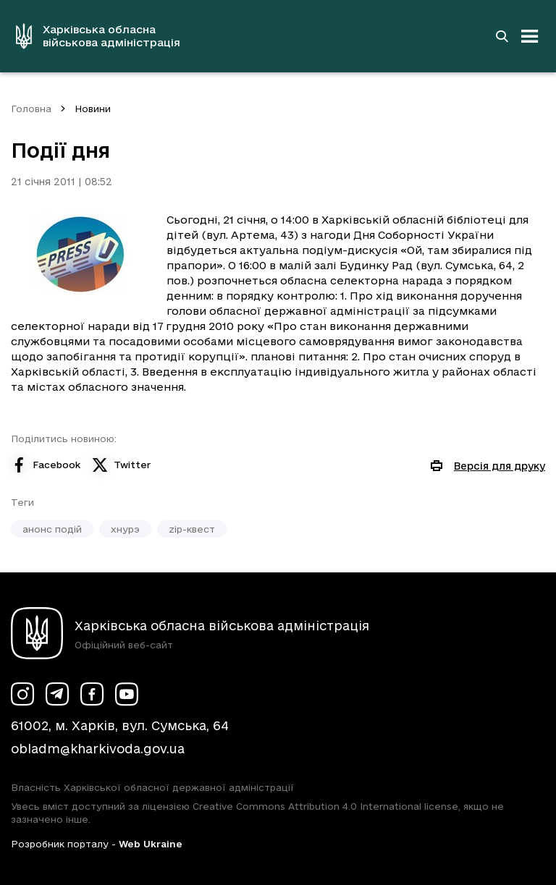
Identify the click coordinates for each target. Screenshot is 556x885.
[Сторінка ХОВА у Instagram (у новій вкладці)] (22, 694)
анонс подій (52, 529)
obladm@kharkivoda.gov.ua (98, 748)
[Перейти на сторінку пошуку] (502, 36)
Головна (31, 108)
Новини (93, 108)
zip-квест (192, 529)
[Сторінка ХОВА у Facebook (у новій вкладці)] (92, 694)
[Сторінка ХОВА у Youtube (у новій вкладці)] (126, 694)
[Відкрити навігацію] (530, 36)
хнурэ (125, 529)
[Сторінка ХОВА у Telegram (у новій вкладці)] (57, 694)
